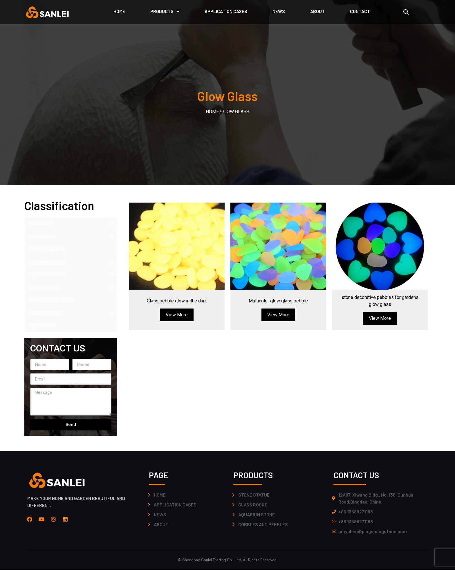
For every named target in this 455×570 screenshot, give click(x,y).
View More (177, 315)
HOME (119, 11)
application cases (226, 11)
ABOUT (317, 11)
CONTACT (360, 11)
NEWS (278, 11)
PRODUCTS (164, 11)
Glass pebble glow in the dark (177, 301)
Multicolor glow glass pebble (278, 301)
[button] (406, 12)
